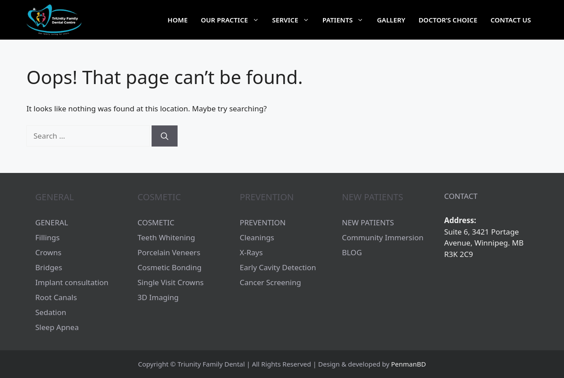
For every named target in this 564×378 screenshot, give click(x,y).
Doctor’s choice (448, 19)
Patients (347, 20)
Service (294, 20)
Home (177, 19)
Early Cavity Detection (278, 267)
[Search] (165, 136)
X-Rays (251, 252)
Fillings (47, 237)
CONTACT (461, 196)
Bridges (48, 267)
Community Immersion (382, 237)
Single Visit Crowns (170, 282)
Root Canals (56, 297)
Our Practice (233, 20)
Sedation (50, 312)
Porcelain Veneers (168, 252)
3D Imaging (158, 297)
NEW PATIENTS (368, 222)
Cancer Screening (270, 282)
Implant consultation (71, 282)
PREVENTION (263, 222)
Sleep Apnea (57, 327)
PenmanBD (408, 364)
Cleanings (257, 237)
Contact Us (510, 19)
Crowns (48, 252)
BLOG (352, 252)
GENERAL (51, 222)
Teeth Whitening (166, 237)
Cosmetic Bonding (169, 267)
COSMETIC (155, 222)
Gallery (391, 19)
